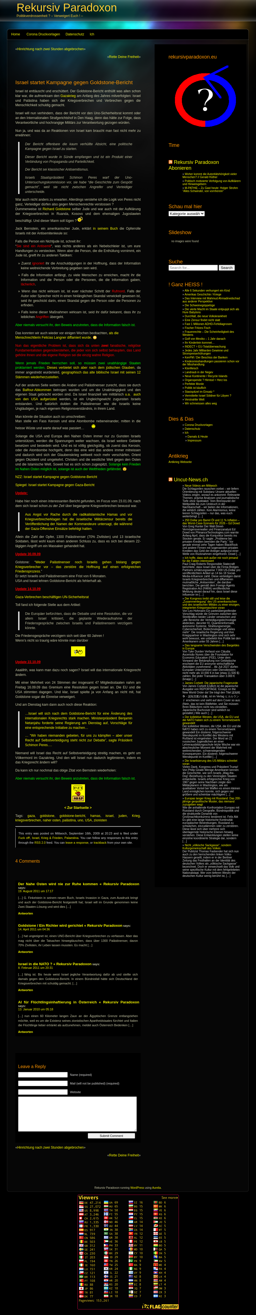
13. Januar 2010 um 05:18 (35, 1009)
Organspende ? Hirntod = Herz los (206, 380)
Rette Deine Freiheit (124, 57)
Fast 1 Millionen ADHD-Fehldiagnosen (208, 324)
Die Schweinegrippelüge (200, 305)
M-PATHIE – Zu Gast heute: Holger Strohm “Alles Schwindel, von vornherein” (210, 189)
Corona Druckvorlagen (43, 34)
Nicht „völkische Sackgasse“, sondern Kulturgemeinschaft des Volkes (206, 847)
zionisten (100, 820)
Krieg (136, 816)
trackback (100, 842)
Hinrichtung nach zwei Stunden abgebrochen (50, 49)
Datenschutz (74, 34)
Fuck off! (24, 838)
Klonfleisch (191, 368)
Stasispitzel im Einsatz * (199, 391)
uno (80, 820)
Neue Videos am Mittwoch (201, 485)
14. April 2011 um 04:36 (34, 929)
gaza (31, 816)
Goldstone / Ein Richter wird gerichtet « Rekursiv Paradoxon (70, 925)
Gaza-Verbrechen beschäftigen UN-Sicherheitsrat (52, 597)
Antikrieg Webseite (180, 462)
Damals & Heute (197, 436)
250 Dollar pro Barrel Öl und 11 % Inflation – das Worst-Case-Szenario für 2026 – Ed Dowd (211, 522)
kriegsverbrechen (28, 820)
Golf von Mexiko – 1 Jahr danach (205, 338)
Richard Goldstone (57, 209)
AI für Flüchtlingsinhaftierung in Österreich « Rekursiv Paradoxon (78, 1002)
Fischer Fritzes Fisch (197, 327)
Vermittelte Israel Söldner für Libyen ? (208, 395)
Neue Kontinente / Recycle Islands (206, 376)
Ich (92, 34)
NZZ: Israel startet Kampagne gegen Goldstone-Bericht (56, 477)
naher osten (51, 820)
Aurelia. (157, 1187)
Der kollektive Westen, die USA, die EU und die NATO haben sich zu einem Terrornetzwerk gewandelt (211, 720)
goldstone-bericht (72, 816)
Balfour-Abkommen (37, 390)
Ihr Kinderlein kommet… (199, 342)
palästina (69, 820)
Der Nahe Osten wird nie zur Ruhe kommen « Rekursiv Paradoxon (78, 884)
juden (123, 816)
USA (88, 820)
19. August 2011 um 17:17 (35, 891)
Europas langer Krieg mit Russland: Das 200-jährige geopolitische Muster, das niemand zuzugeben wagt (211, 801)
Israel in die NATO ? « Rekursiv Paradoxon (54, 964)
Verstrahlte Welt (194, 399)
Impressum (194, 440)
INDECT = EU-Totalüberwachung (205, 346)
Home (15, 34)
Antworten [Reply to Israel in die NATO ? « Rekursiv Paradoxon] (25, 990)
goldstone (47, 816)
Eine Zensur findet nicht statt (202, 320)
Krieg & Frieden (52, 838)
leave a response (76, 842)
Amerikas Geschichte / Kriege (203, 294)
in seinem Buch (105, 229)
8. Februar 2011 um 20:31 (35, 967)
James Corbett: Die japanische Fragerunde (211, 683)
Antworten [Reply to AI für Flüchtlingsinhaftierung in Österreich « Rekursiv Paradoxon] (25, 1031)
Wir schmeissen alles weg (201, 403)
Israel (35, 838)
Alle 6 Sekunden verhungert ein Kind (207, 290)
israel (110, 816)
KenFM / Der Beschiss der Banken (206, 357)
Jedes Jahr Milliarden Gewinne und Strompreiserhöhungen (205, 352)
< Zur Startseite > (78, 808)
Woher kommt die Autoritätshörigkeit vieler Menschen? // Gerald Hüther (209, 176)
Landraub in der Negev (199, 372)
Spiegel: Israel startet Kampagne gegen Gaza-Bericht (54, 485)
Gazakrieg (68, 96)
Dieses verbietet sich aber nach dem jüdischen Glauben (91, 368)
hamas (95, 816)
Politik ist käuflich (195, 387)
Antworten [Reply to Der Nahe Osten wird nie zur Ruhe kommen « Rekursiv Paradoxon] (25, 913)
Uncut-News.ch (191, 479)
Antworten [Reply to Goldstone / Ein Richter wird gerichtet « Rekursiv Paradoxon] (25, 952)
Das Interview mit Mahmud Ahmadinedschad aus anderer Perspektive (211, 300)
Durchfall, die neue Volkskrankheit (206, 316)
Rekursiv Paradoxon (67, 7)
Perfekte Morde (194, 383)
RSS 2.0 (40, 842)
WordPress (137, 1187)
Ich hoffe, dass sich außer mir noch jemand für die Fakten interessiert (210, 559)
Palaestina (71, 838)
